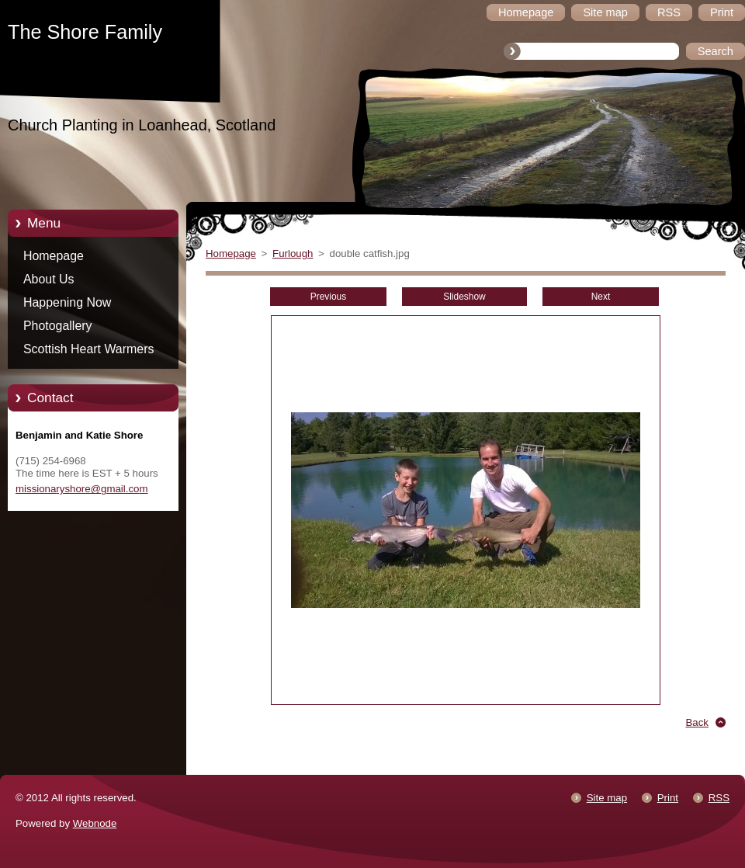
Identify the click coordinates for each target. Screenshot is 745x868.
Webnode (95, 823)
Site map (607, 798)
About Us (48, 279)
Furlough (292, 253)
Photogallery (57, 325)
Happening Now (67, 302)
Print (667, 798)
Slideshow (464, 296)
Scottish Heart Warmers (88, 349)
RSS (719, 798)
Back (697, 722)
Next (601, 296)
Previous (328, 296)
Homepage (53, 255)
